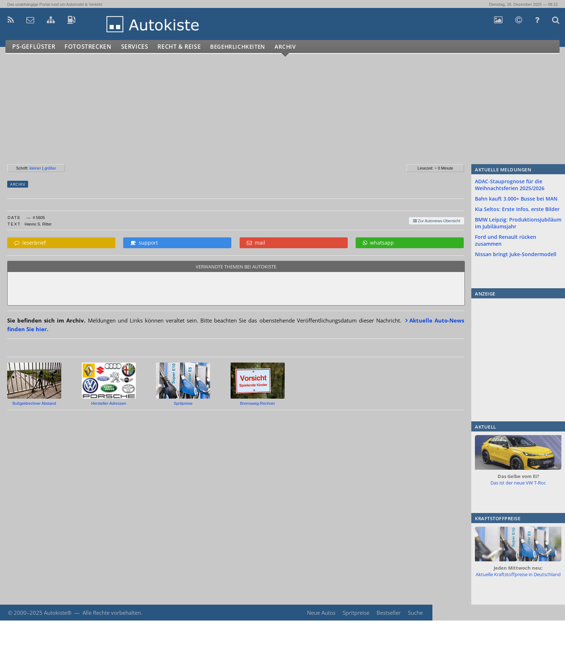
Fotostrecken (90, 47)
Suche (415, 612)
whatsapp (378, 242)
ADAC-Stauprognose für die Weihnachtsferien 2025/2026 (509, 185)
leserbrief (30, 242)
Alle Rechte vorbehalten (112, 612)
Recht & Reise (184, 47)
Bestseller (388, 612)
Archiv (299, 47)
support (144, 242)
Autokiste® (57, 612)
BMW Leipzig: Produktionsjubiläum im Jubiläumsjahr (518, 223)
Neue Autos (320, 612)
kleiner (35, 168)
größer (50, 168)
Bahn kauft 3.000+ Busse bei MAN (516, 198)
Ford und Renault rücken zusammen (505, 240)
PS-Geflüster (34, 47)
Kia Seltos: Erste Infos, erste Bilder (517, 209)
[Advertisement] (215, 112)
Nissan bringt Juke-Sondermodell (515, 254)
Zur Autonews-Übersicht (436, 221)
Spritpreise (355, 612)
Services (138, 47)
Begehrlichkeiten (246, 47)
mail (256, 242)
